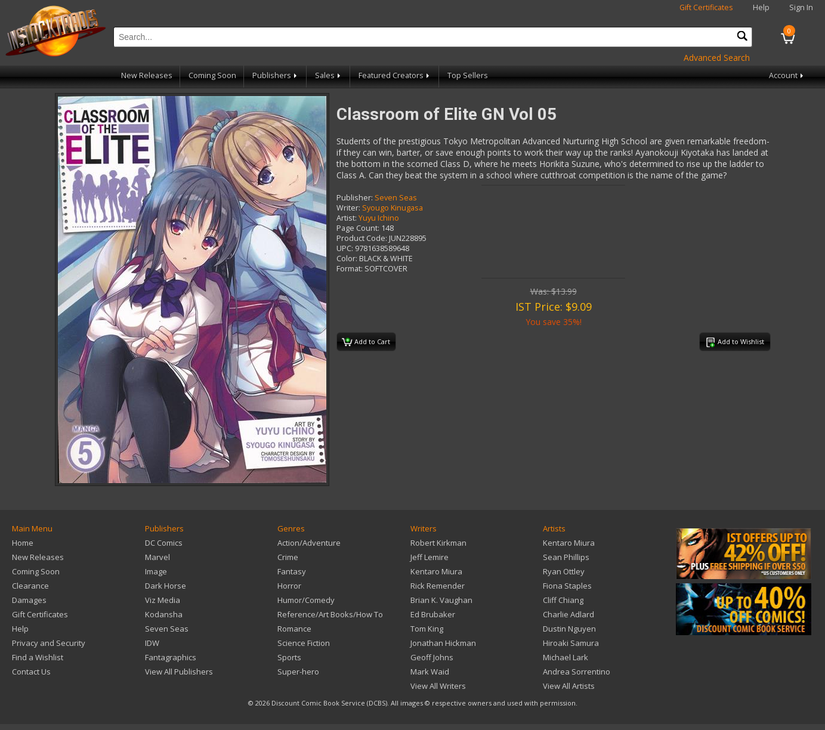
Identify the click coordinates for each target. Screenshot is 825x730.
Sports (289, 657)
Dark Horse (165, 585)
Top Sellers (467, 75)
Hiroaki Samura (571, 643)
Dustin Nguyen (569, 628)
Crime (287, 557)
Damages (29, 600)
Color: (346, 258)
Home (22, 542)
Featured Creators (395, 75)
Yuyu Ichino (379, 218)
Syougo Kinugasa (392, 208)
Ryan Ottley (564, 571)
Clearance (30, 585)
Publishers (275, 75)
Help (761, 7)
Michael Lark (565, 657)
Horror (289, 585)
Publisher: (354, 198)
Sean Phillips (566, 557)
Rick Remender (437, 585)
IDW (152, 643)
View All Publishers (179, 671)
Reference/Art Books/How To (330, 614)
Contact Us (31, 671)
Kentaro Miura (436, 571)
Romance (294, 628)
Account (787, 75)
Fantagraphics (170, 657)
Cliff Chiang (563, 600)
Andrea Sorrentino (576, 671)
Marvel (157, 557)
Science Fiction (303, 643)
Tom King (426, 628)
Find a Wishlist (37, 657)
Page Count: (357, 228)
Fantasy (291, 571)
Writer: (348, 208)
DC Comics (164, 542)
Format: (349, 269)
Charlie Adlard (568, 614)
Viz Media (162, 600)
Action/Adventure (309, 542)
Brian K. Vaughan (441, 600)
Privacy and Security (48, 643)
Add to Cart (366, 342)
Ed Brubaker (432, 614)
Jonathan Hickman (443, 643)
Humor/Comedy (306, 600)
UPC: (344, 248)
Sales (328, 75)
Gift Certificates (706, 7)
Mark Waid (429, 671)
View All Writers (438, 685)
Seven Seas (396, 198)
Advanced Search (717, 57)
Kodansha (164, 614)
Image (156, 571)
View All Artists (569, 685)
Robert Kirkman (438, 542)
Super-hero (298, 671)
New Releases (146, 75)
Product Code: (361, 238)
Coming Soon (212, 75)
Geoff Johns (431, 657)
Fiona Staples (567, 585)
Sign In (801, 7)
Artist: (346, 218)
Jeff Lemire (429, 557)
